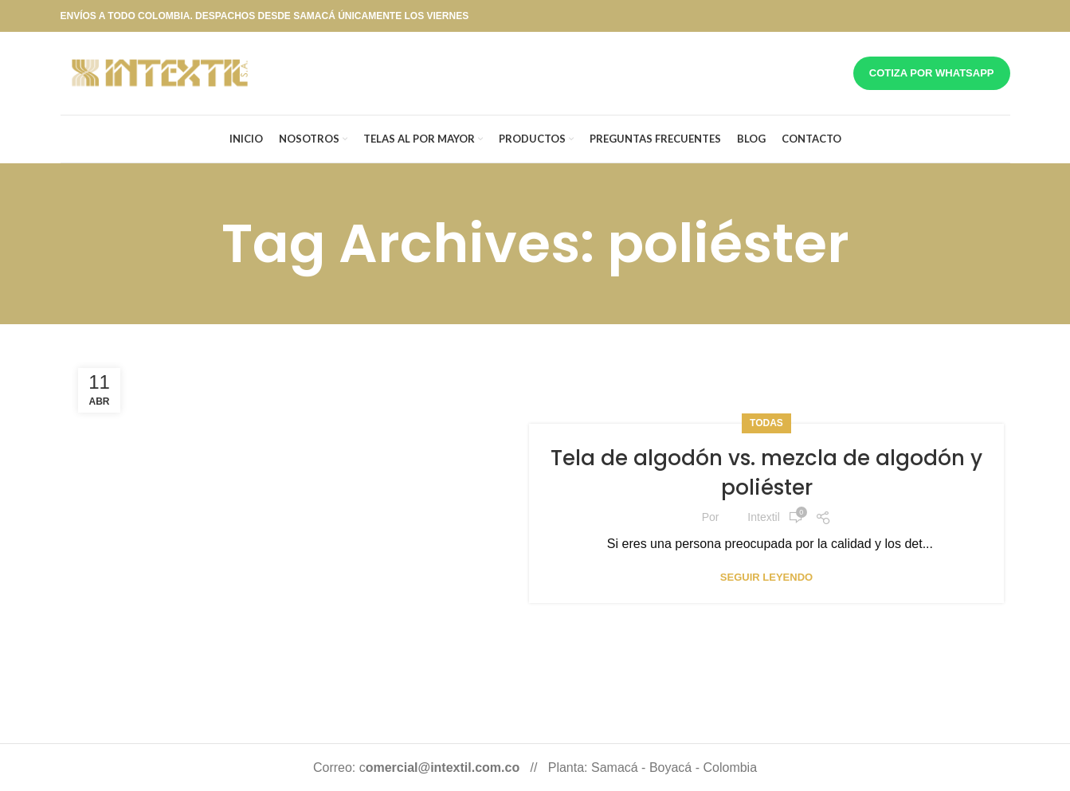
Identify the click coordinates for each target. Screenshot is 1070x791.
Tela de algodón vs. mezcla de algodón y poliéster (766, 472)
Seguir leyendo (766, 577)
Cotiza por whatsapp (931, 73)
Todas (766, 423)
